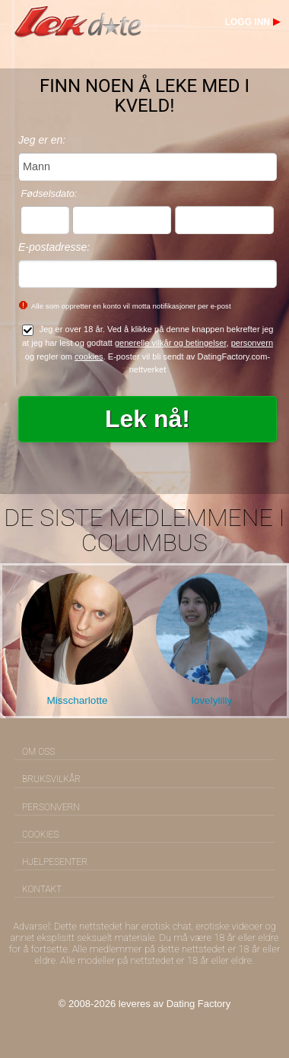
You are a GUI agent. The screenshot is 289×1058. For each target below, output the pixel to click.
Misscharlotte (76, 700)
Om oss (38, 751)
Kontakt (42, 889)
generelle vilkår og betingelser (171, 342)
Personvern (51, 807)
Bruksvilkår (51, 779)
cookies (89, 356)
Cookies (40, 834)
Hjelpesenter (54, 862)
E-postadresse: (54, 247)
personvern (252, 342)
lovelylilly (212, 700)
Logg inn (247, 22)
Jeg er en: (41, 140)
